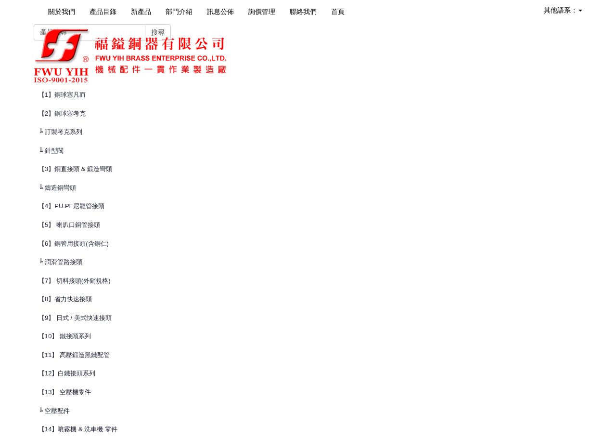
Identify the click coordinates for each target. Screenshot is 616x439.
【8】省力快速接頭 (65, 299)
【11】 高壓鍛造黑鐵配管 (74, 355)
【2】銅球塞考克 (62, 113)
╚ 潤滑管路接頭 (60, 262)
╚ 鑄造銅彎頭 (57, 187)
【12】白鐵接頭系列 (66, 373)
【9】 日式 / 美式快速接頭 (75, 317)
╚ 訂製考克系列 (60, 131)
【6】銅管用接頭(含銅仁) (73, 243)
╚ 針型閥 (51, 150)
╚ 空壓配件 (54, 410)
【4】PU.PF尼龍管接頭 (71, 206)
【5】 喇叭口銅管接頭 (69, 224)
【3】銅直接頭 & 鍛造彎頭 (75, 169)
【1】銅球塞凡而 (62, 94)
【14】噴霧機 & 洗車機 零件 (77, 429)
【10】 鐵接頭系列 (64, 336)
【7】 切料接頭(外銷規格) (74, 280)
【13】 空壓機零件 (64, 392)
